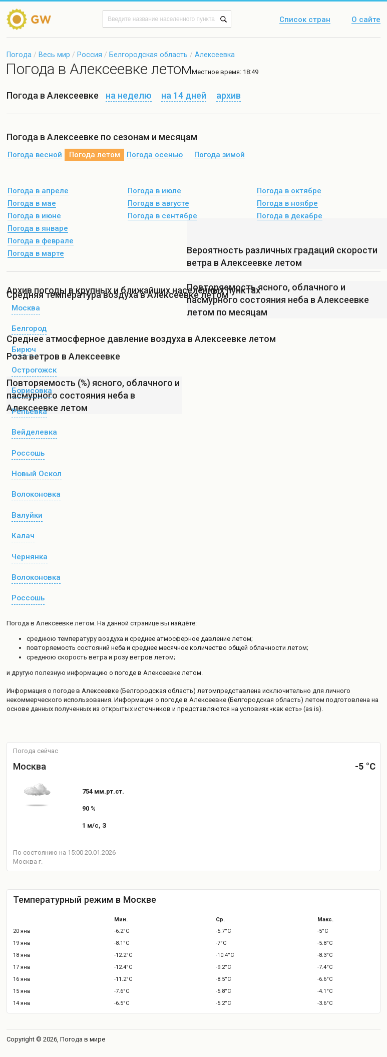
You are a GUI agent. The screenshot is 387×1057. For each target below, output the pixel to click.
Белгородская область (148, 55)
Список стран (304, 20)
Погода (19, 55)
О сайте (365, 20)
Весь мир (54, 55)
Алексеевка (215, 55)
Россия (89, 55)
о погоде (62, 690)
